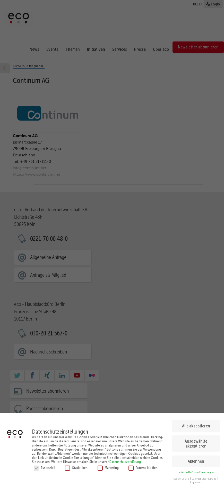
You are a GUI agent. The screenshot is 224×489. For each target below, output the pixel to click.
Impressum (196, 480)
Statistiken (76, 466)
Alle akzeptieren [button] (196, 424)
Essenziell (44, 466)
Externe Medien (143, 466)
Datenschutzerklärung (125, 460)
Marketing (108, 466)
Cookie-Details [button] (181, 476)
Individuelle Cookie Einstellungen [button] (196, 470)
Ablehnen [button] (196, 459)
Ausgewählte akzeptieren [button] (196, 441)
